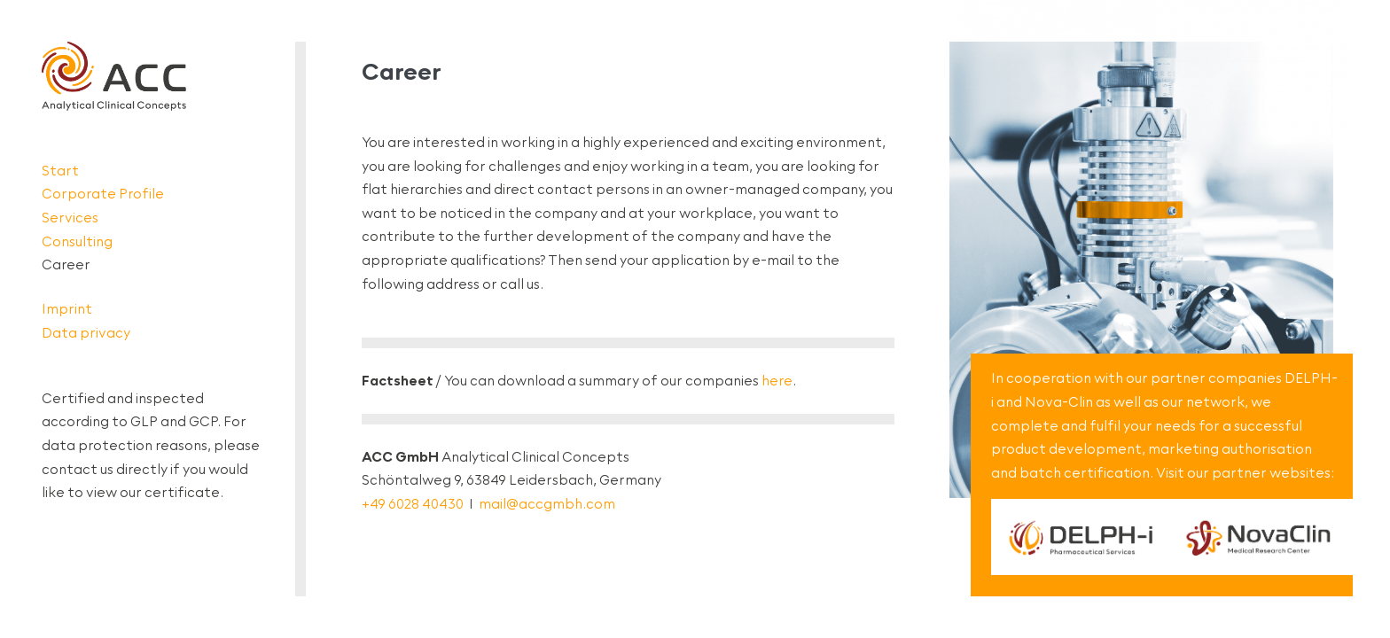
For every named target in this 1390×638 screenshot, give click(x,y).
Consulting (77, 241)
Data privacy (86, 332)
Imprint (67, 308)
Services (70, 217)
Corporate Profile (103, 193)
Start (60, 170)
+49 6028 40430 (413, 503)
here (777, 380)
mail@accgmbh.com (547, 503)
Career (66, 264)
